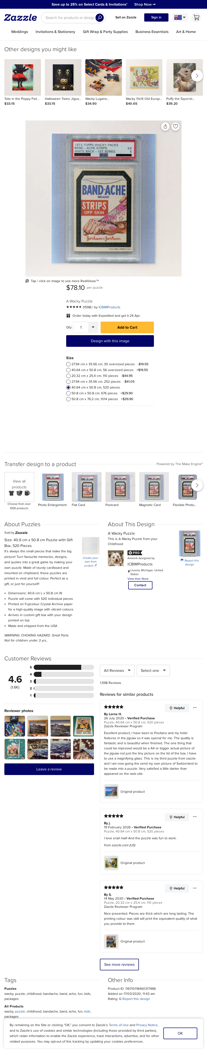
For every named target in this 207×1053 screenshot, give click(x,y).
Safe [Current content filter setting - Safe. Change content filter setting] (167, 973)
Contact (140, 420)
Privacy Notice (147, 1025)
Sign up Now (151, 907)
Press (31, 967)
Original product (124, 626)
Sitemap (148, 962)
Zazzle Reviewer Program (123, 561)
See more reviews (119, 799)
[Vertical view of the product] (59, 175)
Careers (33, 973)
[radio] (124, 201)
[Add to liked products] (109, 126)
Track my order (60, 967)
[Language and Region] (180, 17)
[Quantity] (136, 164)
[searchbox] (73, 17)
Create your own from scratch (90, 397)
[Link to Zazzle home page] (22, 17)
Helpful (176, 543)
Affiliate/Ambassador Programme (107, 967)
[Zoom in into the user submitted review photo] (14, 561)
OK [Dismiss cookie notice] (180, 1033)
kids (87, 846)
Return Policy (59, 973)
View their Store (138, 414)
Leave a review (49, 604)
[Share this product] (99, 126)
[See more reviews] (134, 144)
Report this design (190, 397)
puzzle (20, 846)
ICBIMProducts (165, 144)
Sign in (156, 17)
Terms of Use (119, 1025)
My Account (58, 962)
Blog (86, 973)
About (31, 962)
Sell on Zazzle (125, 17)
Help (52, 979)
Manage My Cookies (157, 967)
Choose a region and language (98, 991)
